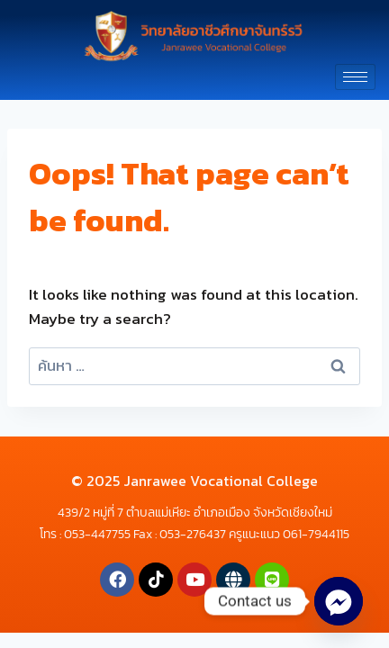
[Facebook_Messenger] (338, 601)
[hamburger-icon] (355, 77)
